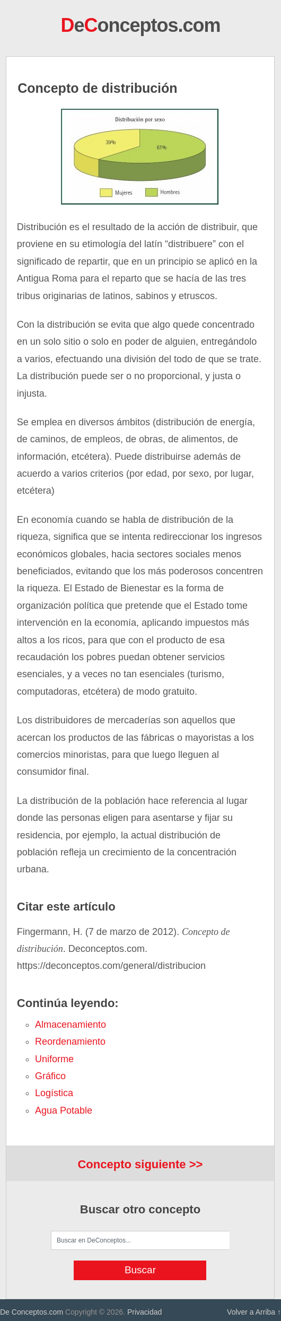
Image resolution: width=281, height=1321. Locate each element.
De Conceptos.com (31, 1312)
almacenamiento (70, 1024)
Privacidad (144, 1312)
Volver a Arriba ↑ (254, 1312)
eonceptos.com (140, 25)
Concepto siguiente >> (140, 1164)
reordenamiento (70, 1041)
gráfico (50, 1076)
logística (54, 1093)
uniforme (54, 1059)
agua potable (63, 1110)
